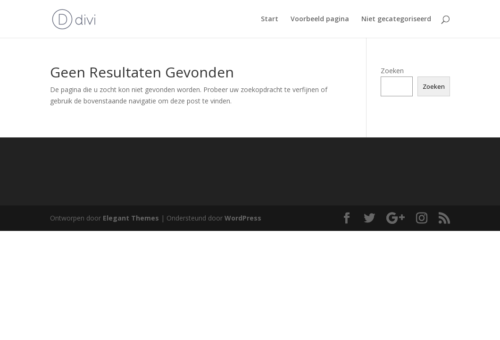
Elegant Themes (131, 217)
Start (269, 19)
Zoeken (392, 70)
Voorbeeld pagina (320, 19)
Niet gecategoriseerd (396, 19)
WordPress (243, 217)
